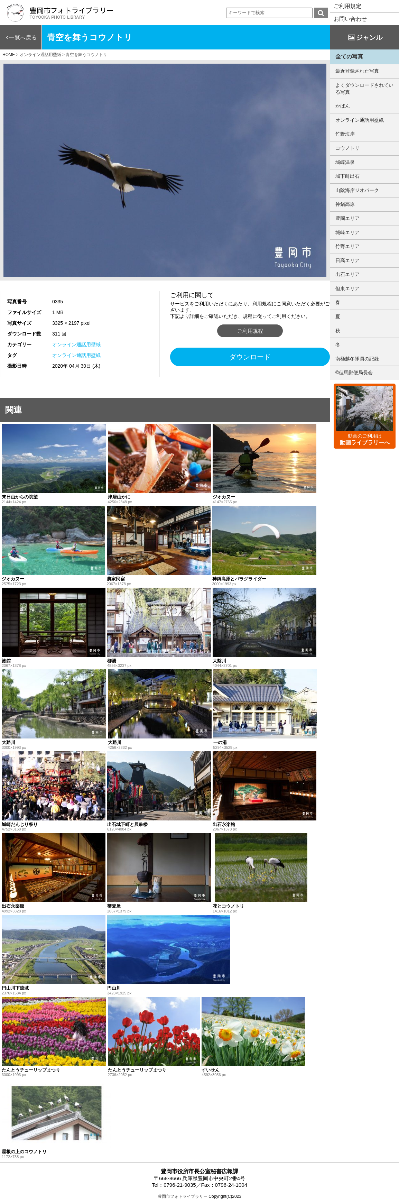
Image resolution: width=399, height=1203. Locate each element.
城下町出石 (347, 176)
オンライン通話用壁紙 (76, 344)
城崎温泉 (345, 162)
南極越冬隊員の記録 (357, 358)
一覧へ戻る (23, 37)
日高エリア (347, 260)
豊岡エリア (347, 218)
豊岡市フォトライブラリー (182, 1196)
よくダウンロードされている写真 (364, 88)
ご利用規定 (347, 6)
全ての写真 (349, 56)
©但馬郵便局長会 (354, 372)
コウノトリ (347, 148)
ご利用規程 (250, 331)
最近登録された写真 (357, 71)
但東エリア (347, 288)
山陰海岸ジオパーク (357, 190)
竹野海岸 (345, 134)
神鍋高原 (345, 204)
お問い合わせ (350, 19)
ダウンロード (250, 357)
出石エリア (347, 274)
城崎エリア (347, 232)
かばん (342, 106)
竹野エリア (347, 246)
